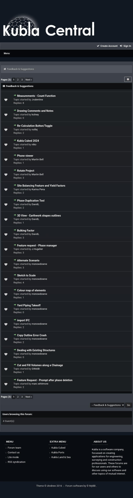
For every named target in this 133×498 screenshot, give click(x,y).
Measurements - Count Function (36, 95)
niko (34, 144)
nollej (35, 129)
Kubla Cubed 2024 (28, 140)
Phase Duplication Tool (30, 200)
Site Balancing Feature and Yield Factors (41, 185)
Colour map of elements (31, 290)
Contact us (12, 452)
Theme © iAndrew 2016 (50, 485)
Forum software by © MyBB (80, 485)
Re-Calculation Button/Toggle (34, 125)
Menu (7, 53)
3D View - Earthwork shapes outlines (39, 215)
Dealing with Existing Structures (36, 350)
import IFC (23, 320)
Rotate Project (25, 170)
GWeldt (36, 368)
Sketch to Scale (26, 275)
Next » (29, 79)
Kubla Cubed (57, 447)
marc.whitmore (40, 383)
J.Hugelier (37, 249)
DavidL (35, 204)
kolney (35, 114)
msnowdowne (39, 264)
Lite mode (12, 457)
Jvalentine (37, 99)
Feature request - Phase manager (37, 245)
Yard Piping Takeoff (28, 305)
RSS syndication (15, 461)
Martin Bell (37, 159)
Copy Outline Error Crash (31, 335)
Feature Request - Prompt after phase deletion (44, 380)
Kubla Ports (56, 452)
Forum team (13, 447)
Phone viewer (25, 155)
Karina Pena (38, 189)
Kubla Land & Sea (60, 457)
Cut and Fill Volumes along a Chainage (40, 365)
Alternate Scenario (28, 260)
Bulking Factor (25, 230)
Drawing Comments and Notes (35, 110)
